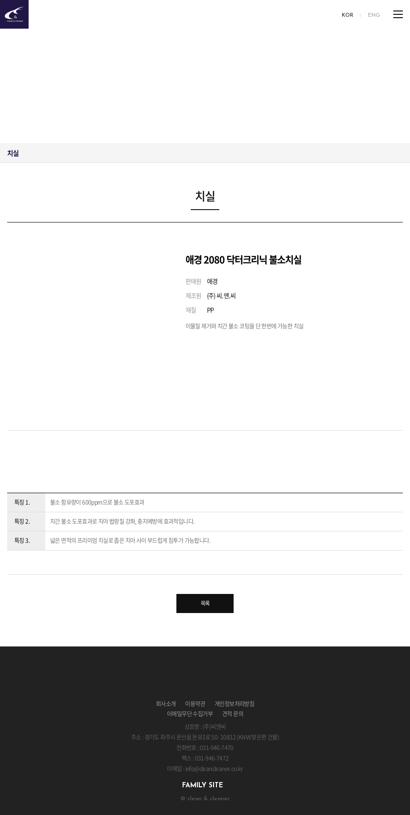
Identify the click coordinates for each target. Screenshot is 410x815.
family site (202, 785)
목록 (205, 603)
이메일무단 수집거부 (190, 713)
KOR (347, 15)
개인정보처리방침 (234, 703)
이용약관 (195, 703)
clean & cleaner (14, 14)
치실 (13, 153)
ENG (374, 15)
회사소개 (166, 703)
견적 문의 (232, 713)
